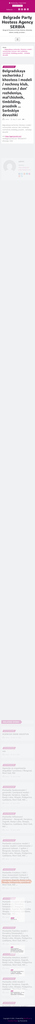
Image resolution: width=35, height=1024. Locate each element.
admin (7, 132)
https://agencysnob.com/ (13, 149)
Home (4, 49)
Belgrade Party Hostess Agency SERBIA (17, 22)
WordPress (27, 1018)
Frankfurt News (13, 1021)
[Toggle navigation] (17, 39)
